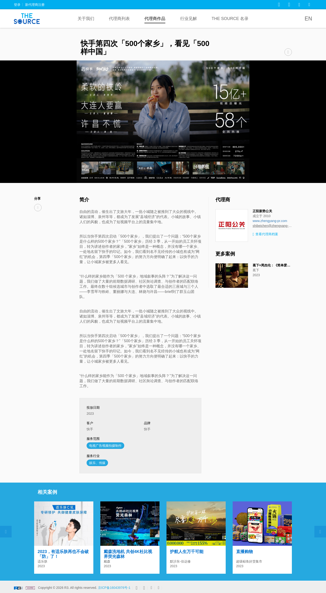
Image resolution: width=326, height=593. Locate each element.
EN (308, 19)
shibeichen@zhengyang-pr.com (272, 226)
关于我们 (86, 18)
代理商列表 (119, 18)
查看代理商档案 (265, 234)
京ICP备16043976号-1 (114, 588)
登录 (17, 5)
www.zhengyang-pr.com (270, 221)
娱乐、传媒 (97, 463)
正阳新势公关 (262, 211)
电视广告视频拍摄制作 (105, 445)
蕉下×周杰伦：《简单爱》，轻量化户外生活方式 (288, 265)
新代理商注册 (35, 5)
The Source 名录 (230, 18)
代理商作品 (154, 18)
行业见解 (188, 18)
